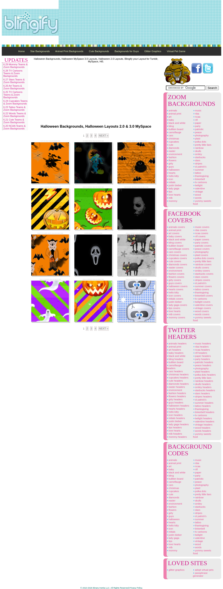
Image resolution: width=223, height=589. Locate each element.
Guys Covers (174, 283)
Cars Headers (175, 371)
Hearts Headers (176, 408)
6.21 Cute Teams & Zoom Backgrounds (13, 121)
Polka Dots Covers (203, 258)
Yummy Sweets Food (202, 202)
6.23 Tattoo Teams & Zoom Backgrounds (14, 108)
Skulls (197, 151)
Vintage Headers (202, 424)
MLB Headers (174, 433)
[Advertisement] (196, 22)
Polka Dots (199, 141)
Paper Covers (201, 239)
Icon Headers (175, 415)
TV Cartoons (200, 182)
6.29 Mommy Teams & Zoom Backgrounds (15, 65)
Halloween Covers (177, 286)
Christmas (173, 138)
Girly (170, 163)
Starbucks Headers (204, 390)
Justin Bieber (174, 185)
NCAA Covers (200, 233)
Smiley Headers (202, 387)
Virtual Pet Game (176, 51)
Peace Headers (202, 365)
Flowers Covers (175, 277)
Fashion (172, 157)
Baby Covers (174, 236)
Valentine (199, 188)
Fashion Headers (176, 393)
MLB (170, 197)
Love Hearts (174, 194)
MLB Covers (173, 314)
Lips (169, 191)
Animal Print (174, 113)
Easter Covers (175, 267)
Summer (198, 169)
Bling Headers (175, 359)
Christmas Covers (177, 255)
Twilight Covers (201, 302)
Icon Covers (174, 295)
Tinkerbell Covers (203, 295)
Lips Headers (174, 427)
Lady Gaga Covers (177, 305)
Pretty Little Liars (202, 144)
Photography (201, 135)
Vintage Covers (202, 308)
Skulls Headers (202, 384)
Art (169, 116)
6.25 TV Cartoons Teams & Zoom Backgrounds (12, 95)
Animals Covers (176, 227)
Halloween (173, 169)
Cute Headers (175, 380)
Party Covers (200, 242)
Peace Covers (201, 248)
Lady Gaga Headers (178, 424)
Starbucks (199, 157)
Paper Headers (202, 356)
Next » (103, 135)
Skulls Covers (201, 267)
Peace (197, 132)
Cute (170, 144)
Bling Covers (174, 242)
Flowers (171, 160)
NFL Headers (200, 353)
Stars (196, 160)
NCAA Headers (201, 349)
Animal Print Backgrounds (69, 51)
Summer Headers (203, 402)
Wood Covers (201, 311)
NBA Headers (201, 346)
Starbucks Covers (203, 273)
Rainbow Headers (203, 381)
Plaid (196, 138)
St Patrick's (200, 166)
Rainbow (198, 148)
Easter (171, 151)
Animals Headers (177, 343)
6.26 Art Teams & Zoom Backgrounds (13, 87)
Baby (170, 120)
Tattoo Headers (202, 406)
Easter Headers (176, 387)
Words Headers (202, 430)
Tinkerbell (199, 179)
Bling (170, 126)
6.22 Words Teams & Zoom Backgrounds (14, 114)
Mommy (172, 201)
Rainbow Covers (202, 264)
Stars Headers (201, 393)
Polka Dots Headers (204, 374)
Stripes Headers (202, 396)
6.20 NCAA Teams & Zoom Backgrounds (14, 127)
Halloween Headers (178, 405)
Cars (170, 135)
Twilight (198, 185)
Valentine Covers (203, 305)
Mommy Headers (177, 437)
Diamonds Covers (177, 264)
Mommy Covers (176, 317)
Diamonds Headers (178, 383)
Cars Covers (174, 252)
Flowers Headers (176, 396)
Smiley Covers (201, 270)
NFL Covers (199, 236)
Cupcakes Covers (177, 258)
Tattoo (197, 173)
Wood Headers (201, 427)
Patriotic (198, 129)
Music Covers (201, 227)
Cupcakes (173, 141)
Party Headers (201, 359)
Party (197, 126)
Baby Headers (175, 353)
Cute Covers (174, 261)
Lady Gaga (173, 188)
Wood (197, 194)
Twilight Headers (202, 418)
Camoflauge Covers (178, 248)
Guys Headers (175, 402)
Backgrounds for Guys (127, 51)
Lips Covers (173, 308)
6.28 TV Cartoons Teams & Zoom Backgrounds (12, 73)
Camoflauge (174, 132)
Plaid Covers (200, 255)
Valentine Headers (203, 421)
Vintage (198, 191)
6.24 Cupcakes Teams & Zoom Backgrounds (15, 102)
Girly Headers (175, 399)
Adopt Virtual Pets (203, 570)
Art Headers (174, 349)
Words (197, 197)
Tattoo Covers (201, 289)
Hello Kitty (173, 176)
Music (197, 110)
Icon (170, 179)
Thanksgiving (201, 176)
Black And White (176, 123)
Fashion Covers (175, 273)
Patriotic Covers (202, 245)
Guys (170, 166)
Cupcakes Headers (177, 377)
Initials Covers (175, 298)
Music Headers (202, 343)
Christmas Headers (178, 374)
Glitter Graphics (152, 51)
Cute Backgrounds (99, 51)
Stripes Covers (201, 280)
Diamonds (173, 148)
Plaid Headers (201, 371)
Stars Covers (200, 277)
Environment (174, 154)
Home (21, 51)
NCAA (196, 116)
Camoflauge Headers (174, 367)
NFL (195, 120)
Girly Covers (174, 280)
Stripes (197, 163)
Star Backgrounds (40, 51)
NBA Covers (200, 230)
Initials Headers (176, 418)
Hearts (171, 173)
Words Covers (201, 314)
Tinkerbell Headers (203, 412)
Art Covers (173, 233)
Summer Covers (202, 286)
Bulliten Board (175, 129)
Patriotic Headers (203, 362)
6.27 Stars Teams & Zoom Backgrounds (14, 81)
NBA (196, 113)
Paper (197, 123)
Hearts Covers (175, 289)
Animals (172, 110)
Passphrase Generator (200, 574)
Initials (171, 182)
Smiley (197, 154)
